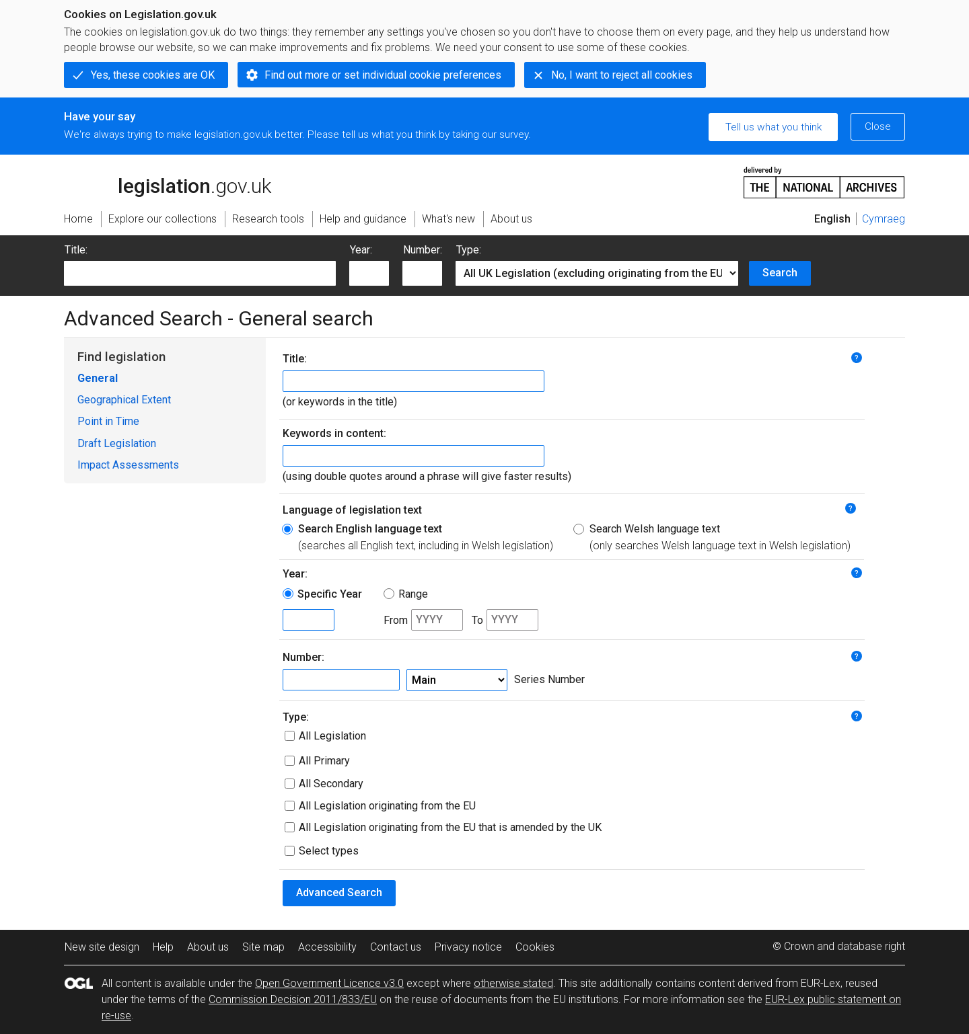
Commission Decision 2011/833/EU (293, 999)
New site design (102, 947)
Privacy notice (468, 947)
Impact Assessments (128, 465)
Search (779, 272)
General (97, 378)
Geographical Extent (124, 399)
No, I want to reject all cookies (621, 75)
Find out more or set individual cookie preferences (382, 75)
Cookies (534, 947)
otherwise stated (513, 983)
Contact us (395, 947)
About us (208, 947)
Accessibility (327, 947)
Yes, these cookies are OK (153, 75)
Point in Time (108, 421)
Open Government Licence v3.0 (329, 983)
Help (163, 947)
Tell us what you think (773, 127)
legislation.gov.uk (167, 181)
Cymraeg (883, 218)
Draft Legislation (116, 443)
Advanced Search (339, 892)
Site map (263, 947)
